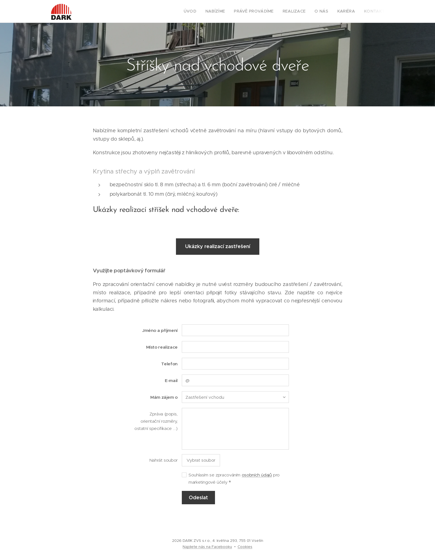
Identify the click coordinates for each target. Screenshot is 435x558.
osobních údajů (257, 475)
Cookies (245, 546)
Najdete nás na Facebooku (207, 546)
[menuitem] (203, 11)
